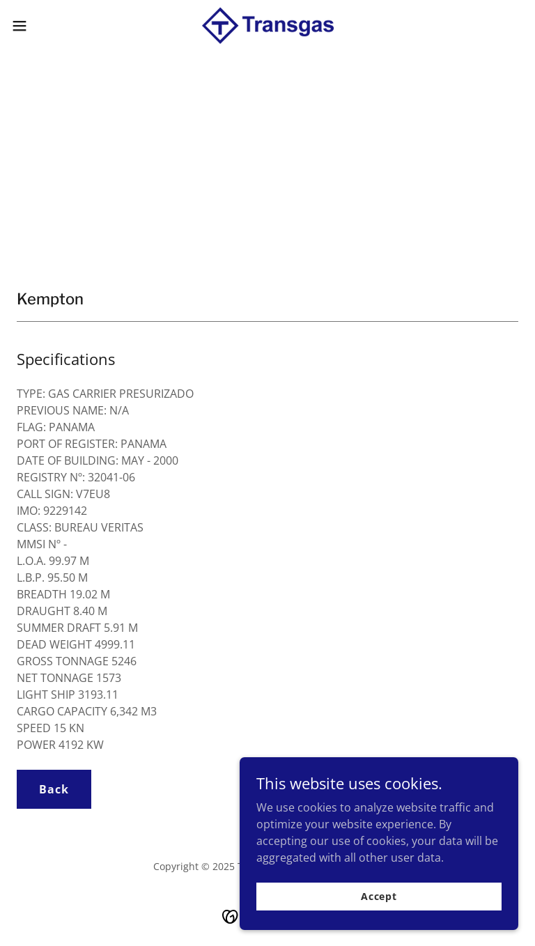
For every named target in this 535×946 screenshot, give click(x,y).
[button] (45, 26)
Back (54, 789)
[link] (267, 26)
